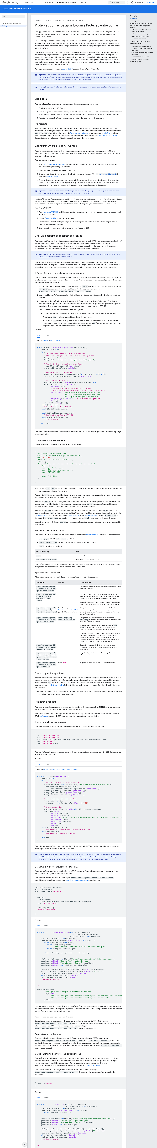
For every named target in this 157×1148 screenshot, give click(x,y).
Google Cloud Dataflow (56, 685)
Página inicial (39, 20)
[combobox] (118, 2)
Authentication (30, 2)
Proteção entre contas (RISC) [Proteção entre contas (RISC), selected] (67, 2)
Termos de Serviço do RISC (113, 75)
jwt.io (48, 280)
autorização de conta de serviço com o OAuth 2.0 (86, 854)
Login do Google (73, 516)
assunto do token (92, 535)
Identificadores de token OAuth (68, 610)
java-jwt (46, 340)
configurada (44, 716)
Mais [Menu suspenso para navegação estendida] (82, 2)
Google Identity (57, 20)
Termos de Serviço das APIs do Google (89, 75)
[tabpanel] (78, 384)
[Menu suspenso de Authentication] (37, 2)
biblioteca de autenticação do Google (64, 769)
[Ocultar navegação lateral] (25, 1144)
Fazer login (151, 2)
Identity (10, 2)
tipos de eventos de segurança (77, 880)
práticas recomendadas (51, 193)
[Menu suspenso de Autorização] (53, 2)
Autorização (46, 2)
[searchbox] (13, 16)
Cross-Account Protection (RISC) (17, 8)
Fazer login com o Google (79, 133)
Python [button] (46, 335)
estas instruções (52, 176)
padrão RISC (66, 69)
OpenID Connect (91, 516)
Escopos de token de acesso (70, 859)
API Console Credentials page (54, 164)
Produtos (48, 20)
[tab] (38, 335)
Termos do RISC (50, 218)
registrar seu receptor (92, 1066)
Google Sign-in (107, 133)
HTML (46, 516)
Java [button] (38, 335)
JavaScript (39, 516)
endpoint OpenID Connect (107, 136)
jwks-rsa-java (55, 340)
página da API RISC (51, 212)
